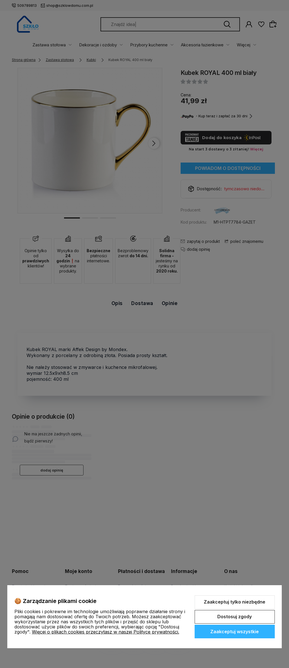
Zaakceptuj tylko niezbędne (234, 602)
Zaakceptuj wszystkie (234, 631)
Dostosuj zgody (234, 616)
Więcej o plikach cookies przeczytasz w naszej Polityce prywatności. (105, 632)
